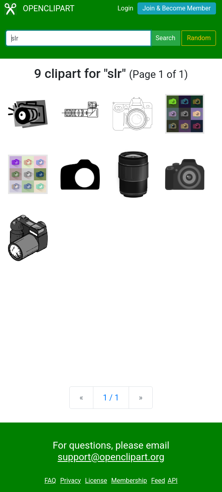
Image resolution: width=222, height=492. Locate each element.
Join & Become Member (177, 8)
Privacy (70, 480)
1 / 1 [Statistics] (111, 397)
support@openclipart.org (111, 457)
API (173, 480)
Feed (158, 480)
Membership (129, 480)
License (96, 480)
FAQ (50, 480)
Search (165, 38)
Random (199, 38)
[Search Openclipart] (78, 38)
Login (125, 8)
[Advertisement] (111, 317)
